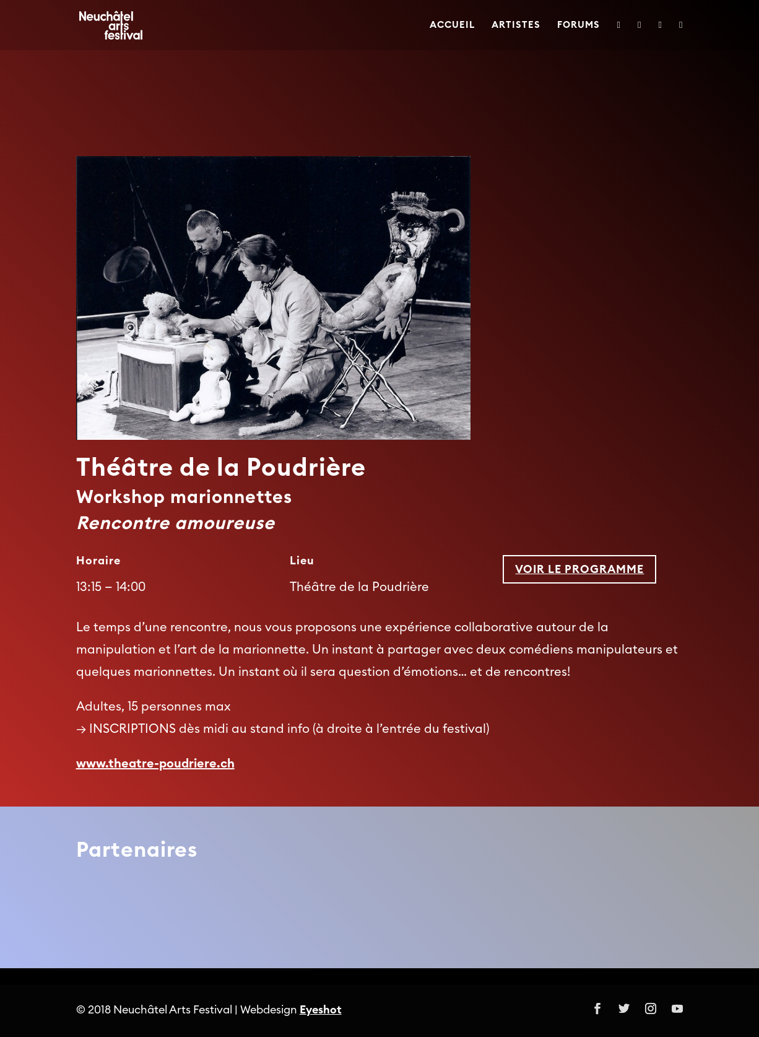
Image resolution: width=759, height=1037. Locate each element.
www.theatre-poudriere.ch (155, 764)
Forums (578, 25)
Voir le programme (579, 569)
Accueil (452, 25)
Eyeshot (321, 1009)
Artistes (516, 25)
